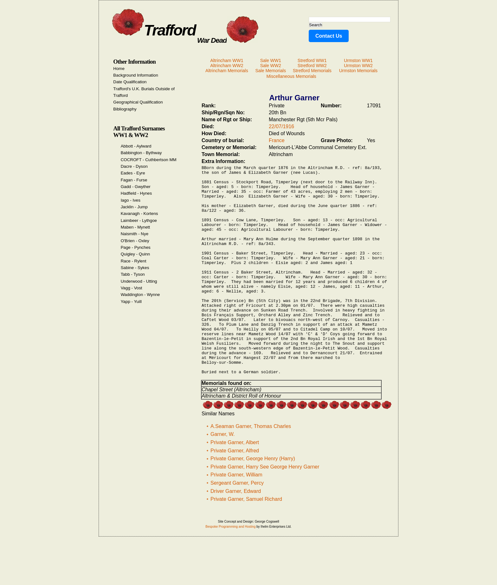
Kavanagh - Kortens (139, 213)
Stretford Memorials (312, 70)
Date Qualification (129, 81)
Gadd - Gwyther (136, 186)
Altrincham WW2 (226, 65)
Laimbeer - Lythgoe (139, 220)
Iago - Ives (130, 200)
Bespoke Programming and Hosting (230, 569)
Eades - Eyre (133, 173)
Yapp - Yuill (131, 301)
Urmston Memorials (358, 70)
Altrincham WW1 (226, 60)
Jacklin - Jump (134, 206)
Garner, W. (222, 477)
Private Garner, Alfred (234, 493)
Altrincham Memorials (226, 70)
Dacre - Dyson (134, 166)
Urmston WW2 (358, 65)
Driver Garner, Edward (235, 534)
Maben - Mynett (135, 227)
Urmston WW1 (358, 60)
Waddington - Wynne (140, 294)
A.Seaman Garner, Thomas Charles (250, 469)
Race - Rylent (133, 261)
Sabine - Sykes (135, 267)
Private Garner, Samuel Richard (246, 541)
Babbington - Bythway (141, 152)
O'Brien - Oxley (135, 240)
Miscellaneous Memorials (291, 76)
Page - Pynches (136, 247)
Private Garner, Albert (234, 485)
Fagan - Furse (134, 180)
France (277, 140)
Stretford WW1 (312, 60)
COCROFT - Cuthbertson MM (149, 159)
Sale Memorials (270, 70)
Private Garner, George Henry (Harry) (252, 501)
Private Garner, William (236, 517)
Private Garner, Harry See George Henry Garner (264, 509)
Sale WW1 (270, 60)
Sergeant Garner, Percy (237, 525)
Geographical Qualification (138, 102)
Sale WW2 (270, 65)
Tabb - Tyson (133, 274)
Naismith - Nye (134, 233)
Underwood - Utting (139, 281)
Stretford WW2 (312, 65)
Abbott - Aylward (136, 146)
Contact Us (328, 36)
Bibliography (124, 109)
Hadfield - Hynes (136, 193)
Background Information (135, 75)
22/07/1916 (281, 126)
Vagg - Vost (131, 288)
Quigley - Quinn (135, 254)
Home (119, 68)
